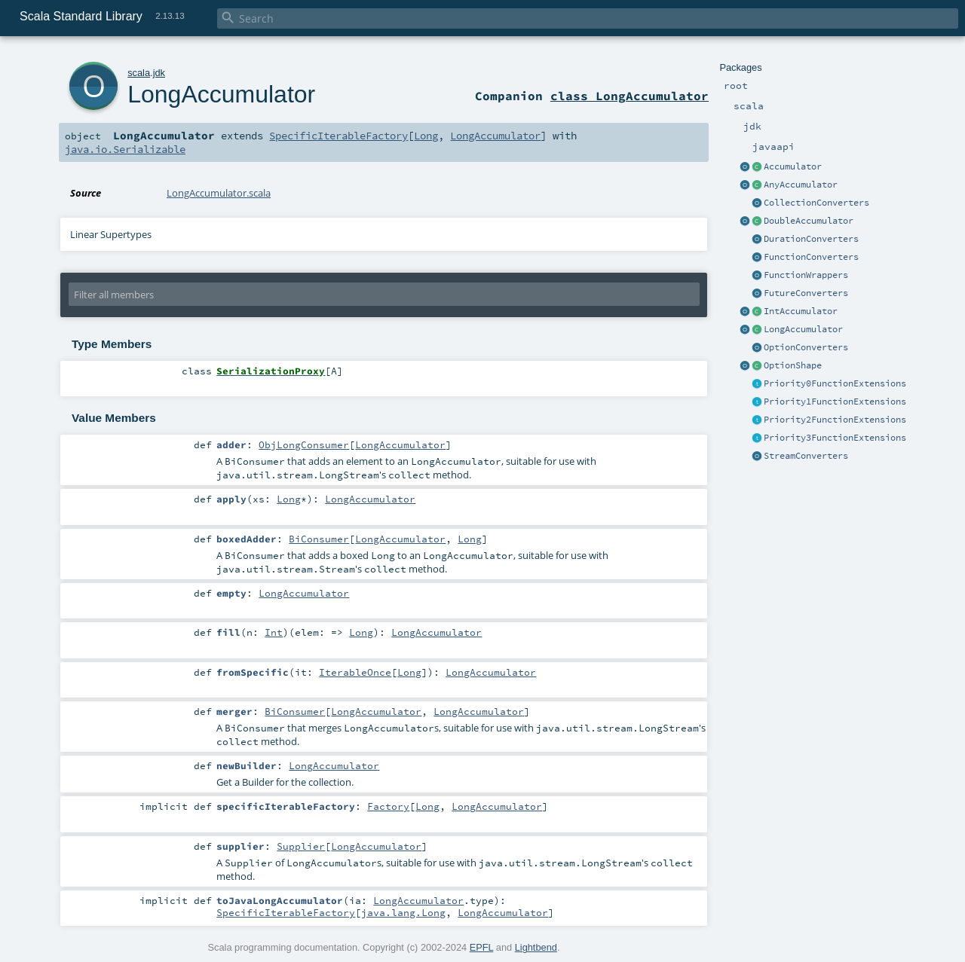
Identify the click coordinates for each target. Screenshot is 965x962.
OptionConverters (806, 347)
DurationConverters (811, 239)
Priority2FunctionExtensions (835, 419)
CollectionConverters (816, 202)
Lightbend (536, 947)
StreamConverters (806, 455)
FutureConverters (806, 293)
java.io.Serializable (125, 149)
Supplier (301, 846)
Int (274, 632)
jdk (159, 72)
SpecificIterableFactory (338, 135)
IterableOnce (355, 672)
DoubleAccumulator (808, 220)
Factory (388, 806)
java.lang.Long (403, 912)
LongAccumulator (803, 329)
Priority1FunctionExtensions (835, 401)
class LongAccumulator (629, 95)
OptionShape (793, 365)
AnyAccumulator (801, 184)
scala (138, 72)
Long (426, 135)
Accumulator (793, 166)
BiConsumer (319, 539)
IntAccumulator (801, 311)
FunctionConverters (811, 257)
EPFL (482, 947)
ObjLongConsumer (304, 444)
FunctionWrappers (806, 275)
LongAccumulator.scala (219, 193)
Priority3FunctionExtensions (835, 437)
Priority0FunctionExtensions (835, 383)
